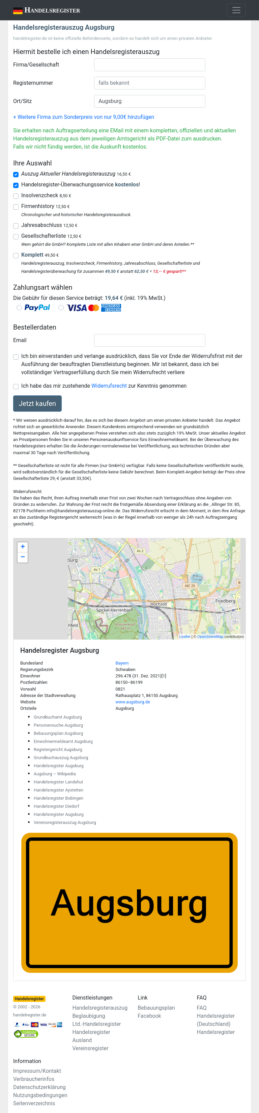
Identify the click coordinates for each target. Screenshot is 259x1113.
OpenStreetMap (210, 637)
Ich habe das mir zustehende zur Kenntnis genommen (103, 386)
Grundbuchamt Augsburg (58, 717)
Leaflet (185, 637)
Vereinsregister (90, 1048)
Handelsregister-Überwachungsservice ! (80, 184)
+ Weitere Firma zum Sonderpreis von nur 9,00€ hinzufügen (83, 117)
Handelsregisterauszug (99, 1008)
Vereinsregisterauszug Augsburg (65, 822)
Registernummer (33, 83)
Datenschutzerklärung (39, 1087)
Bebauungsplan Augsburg (58, 733)
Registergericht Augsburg (58, 749)
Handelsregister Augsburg (59, 765)
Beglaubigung (88, 1016)
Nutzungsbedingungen (40, 1095)
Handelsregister (42, 11)
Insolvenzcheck (46, 195)
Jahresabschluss (49, 225)
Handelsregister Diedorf (56, 806)
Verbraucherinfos (33, 1079)
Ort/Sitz (22, 101)
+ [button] (23, 547)
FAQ (202, 1008)
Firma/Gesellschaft (36, 64)
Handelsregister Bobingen (58, 798)
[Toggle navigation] (236, 10)
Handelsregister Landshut (58, 781)
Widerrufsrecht (109, 386)
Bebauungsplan (156, 1008)
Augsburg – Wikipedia (55, 773)
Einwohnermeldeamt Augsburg (63, 741)
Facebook (149, 1016)
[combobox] (149, 64)
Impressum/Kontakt (37, 1071)
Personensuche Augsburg (58, 725)
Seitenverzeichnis (34, 1103)
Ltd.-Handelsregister (96, 1024)
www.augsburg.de (133, 701)
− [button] (23, 557)
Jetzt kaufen (37, 403)
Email (20, 340)
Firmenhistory (45, 206)
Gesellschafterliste (51, 236)
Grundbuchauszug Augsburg (61, 757)
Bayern (122, 663)
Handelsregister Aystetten (58, 790)
